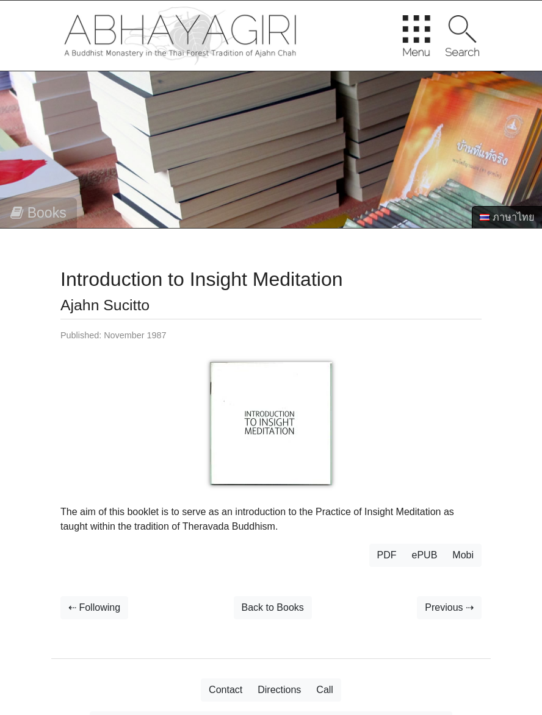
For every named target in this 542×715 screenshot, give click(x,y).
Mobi (463, 555)
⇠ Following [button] (94, 607)
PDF (387, 555)
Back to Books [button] (273, 607)
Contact (225, 690)
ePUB (425, 555)
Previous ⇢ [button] (449, 607)
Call (324, 690)
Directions (279, 690)
